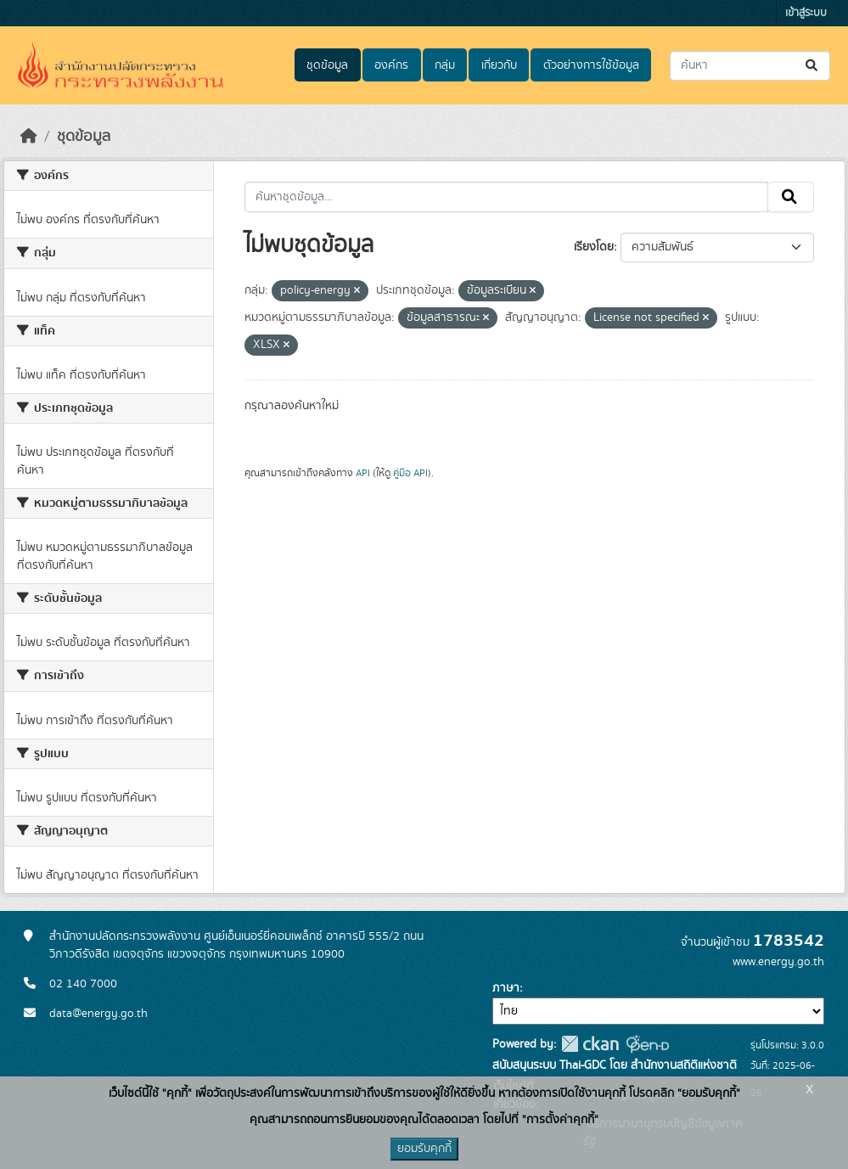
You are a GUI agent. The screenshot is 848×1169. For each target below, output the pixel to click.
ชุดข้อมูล (327, 65)
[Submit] (813, 66)
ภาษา (505, 988)
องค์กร (391, 65)
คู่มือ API (410, 473)
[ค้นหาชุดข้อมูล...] (750, 66)
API (363, 473)
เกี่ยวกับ (499, 65)
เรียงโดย (594, 247)
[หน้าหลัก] (28, 137)
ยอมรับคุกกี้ (424, 1148)
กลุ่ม (445, 65)
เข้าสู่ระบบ (806, 13)
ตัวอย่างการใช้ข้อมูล (591, 65)
